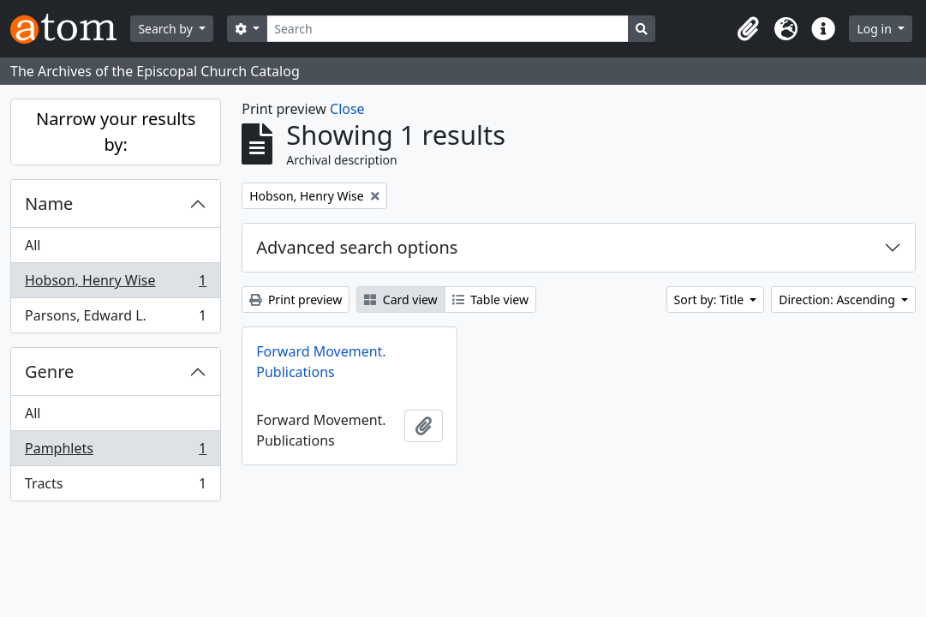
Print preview (295, 299)
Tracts (115, 486)
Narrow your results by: (115, 131)
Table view (490, 299)
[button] (748, 29)
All (32, 245)
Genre (49, 371)
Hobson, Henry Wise (115, 284)
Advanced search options (356, 247)
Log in (875, 29)
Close (347, 108)
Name (49, 203)
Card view (400, 299)
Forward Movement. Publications (320, 361)
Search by (166, 29)
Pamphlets (115, 452)
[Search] (447, 28)
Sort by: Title (710, 299)
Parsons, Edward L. (115, 318)
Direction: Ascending (838, 299)
